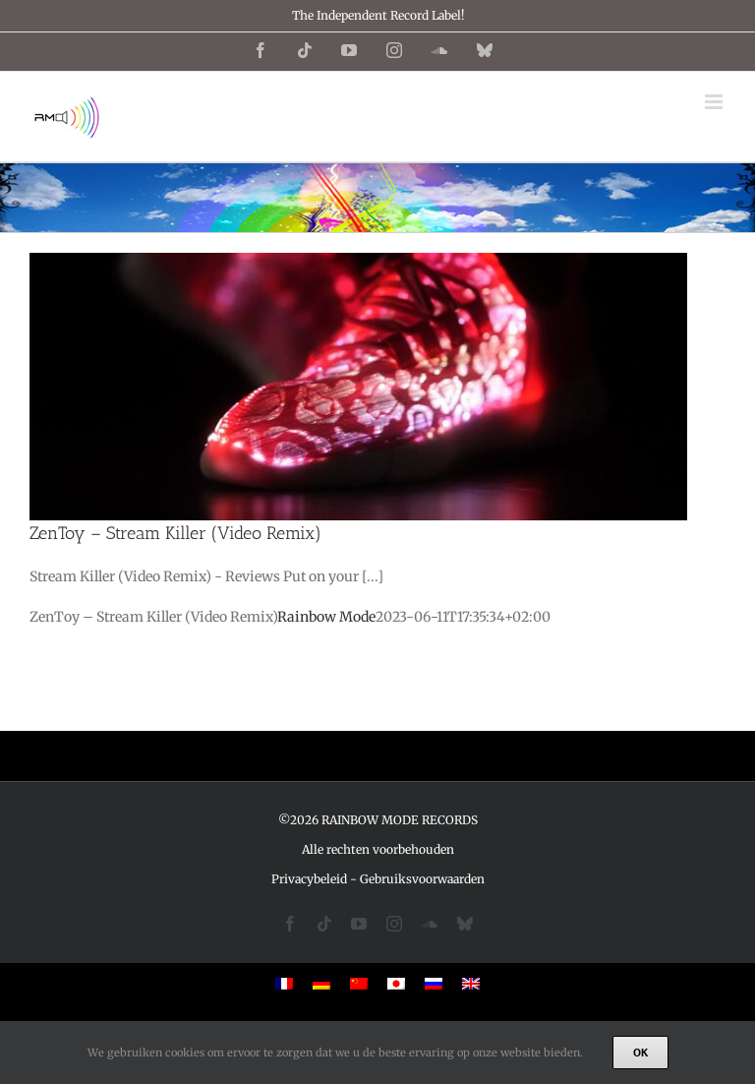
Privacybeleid (309, 879)
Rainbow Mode (326, 617)
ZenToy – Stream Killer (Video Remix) (175, 533)
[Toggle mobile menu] (715, 101)
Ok (640, 1052)
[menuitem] (284, 983)
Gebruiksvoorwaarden (422, 879)
